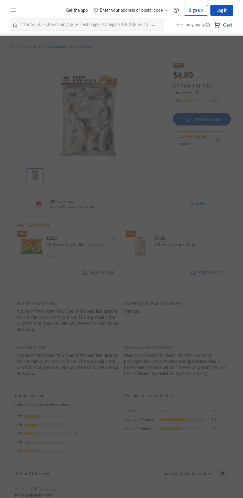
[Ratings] (197, 100)
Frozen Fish (83, 47)
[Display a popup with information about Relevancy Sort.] (155, 473)
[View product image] (35, 175)
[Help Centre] (176, 10)
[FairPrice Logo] (36, 10)
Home (14, 47)
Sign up (196, 10)
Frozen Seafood (55, 47)
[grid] (121, 256)
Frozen (31, 47)
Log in (222, 10)
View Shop (200, 203)
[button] (207, 25)
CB (197, 92)
